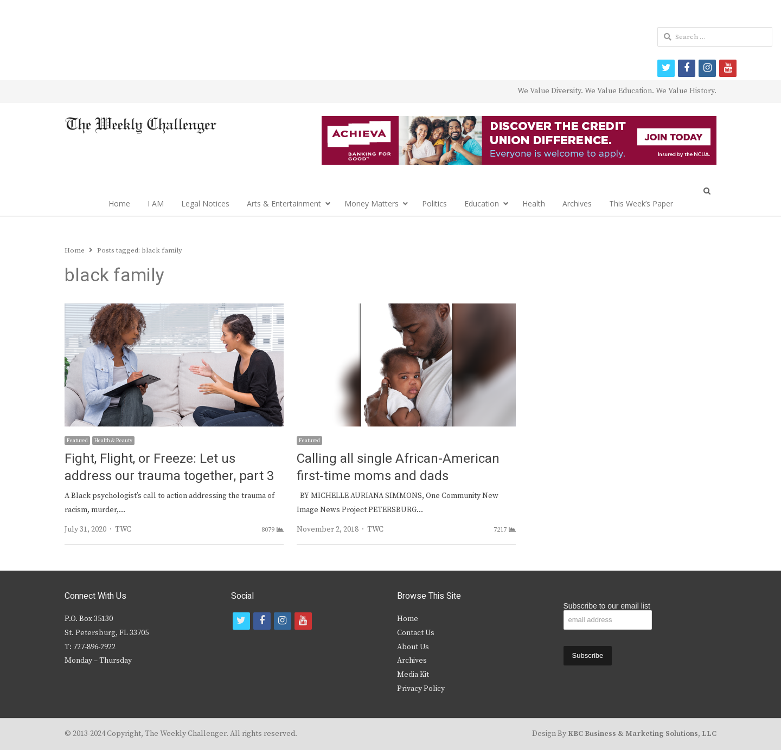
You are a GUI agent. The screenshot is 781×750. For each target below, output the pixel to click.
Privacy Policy (421, 689)
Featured (77, 440)
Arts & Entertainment (284, 203)
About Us (413, 647)
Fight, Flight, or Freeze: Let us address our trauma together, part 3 (169, 467)
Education (481, 203)
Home (119, 203)
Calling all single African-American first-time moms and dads (398, 467)
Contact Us (415, 633)
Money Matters (371, 203)
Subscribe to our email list (607, 606)
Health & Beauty (113, 440)
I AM (156, 203)
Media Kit (413, 675)
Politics (434, 203)
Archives (577, 203)
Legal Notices (205, 203)
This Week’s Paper (641, 203)
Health (533, 203)
